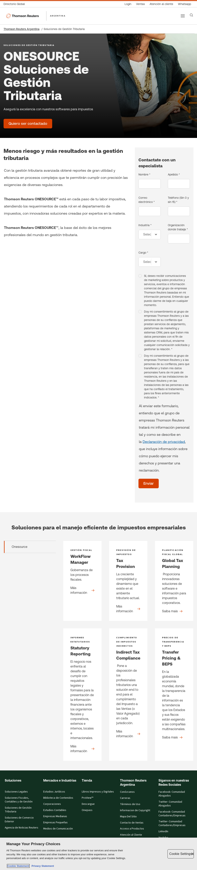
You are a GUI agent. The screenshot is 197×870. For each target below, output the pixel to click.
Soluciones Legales (16, 791)
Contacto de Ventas (131, 822)
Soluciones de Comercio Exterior (19, 819)
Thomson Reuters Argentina (21, 29)
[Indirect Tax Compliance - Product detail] (128, 694)
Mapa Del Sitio (128, 816)
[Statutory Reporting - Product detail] (82, 694)
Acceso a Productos (132, 828)
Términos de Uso (130, 804)
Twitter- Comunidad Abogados (170, 803)
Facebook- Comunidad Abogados (172, 793)
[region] (98, 854)
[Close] (192, 854)
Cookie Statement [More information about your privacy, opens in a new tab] (18, 865)
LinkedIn (163, 831)
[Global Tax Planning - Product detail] (174, 581)
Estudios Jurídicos (54, 791)
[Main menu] (182, 16)
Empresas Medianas (55, 816)
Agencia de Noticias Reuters (21, 827)
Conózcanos (127, 792)
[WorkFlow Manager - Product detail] (82, 581)
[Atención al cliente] (161, 4)
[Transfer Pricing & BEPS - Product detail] (174, 694)
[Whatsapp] (184, 4)
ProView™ (87, 798)
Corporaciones (52, 804)
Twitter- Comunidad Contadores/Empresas (172, 823)
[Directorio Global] (15, 4)
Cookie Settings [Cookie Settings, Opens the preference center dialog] (180, 853)
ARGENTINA (57, 15)
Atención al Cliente (131, 835)
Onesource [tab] (19, 547)
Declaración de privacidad (164, 442)
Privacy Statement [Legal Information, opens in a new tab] (42, 865)
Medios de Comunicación (58, 828)
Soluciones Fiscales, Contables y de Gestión (19, 799)
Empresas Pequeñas (55, 822)
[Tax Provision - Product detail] (128, 581)
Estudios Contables (54, 810)
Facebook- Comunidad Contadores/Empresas (172, 813)
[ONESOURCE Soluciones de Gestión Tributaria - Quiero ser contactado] (28, 123)
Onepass (87, 810)
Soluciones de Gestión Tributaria (18, 809)
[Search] (191, 15)
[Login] (128, 4)
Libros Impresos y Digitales (98, 791)
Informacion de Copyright (135, 810)
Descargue (88, 804)
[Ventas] (140, 4)
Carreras (125, 798)
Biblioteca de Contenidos (58, 798)
